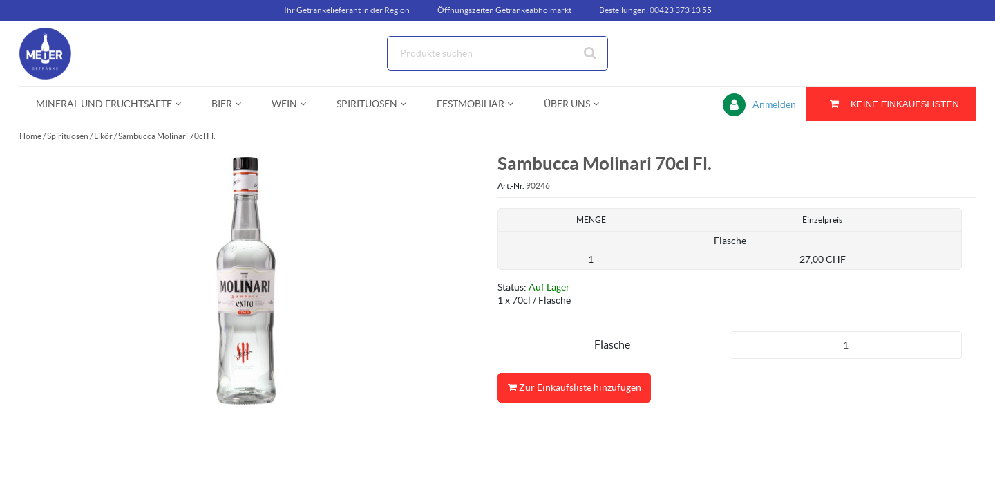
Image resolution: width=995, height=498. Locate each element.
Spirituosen (67, 135)
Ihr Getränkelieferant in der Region (347, 10)
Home (30, 135)
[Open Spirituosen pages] (408, 104)
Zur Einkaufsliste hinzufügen (574, 387)
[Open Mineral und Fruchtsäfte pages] (183, 104)
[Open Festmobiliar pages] (515, 104)
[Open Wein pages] (308, 104)
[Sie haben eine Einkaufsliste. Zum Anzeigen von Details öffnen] (891, 104)
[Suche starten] (591, 53)
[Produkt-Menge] (846, 345)
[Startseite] (85, 54)
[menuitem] (107, 104)
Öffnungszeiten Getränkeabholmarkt (504, 10)
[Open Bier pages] (243, 104)
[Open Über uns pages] (601, 104)
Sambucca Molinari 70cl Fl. (167, 135)
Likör (103, 135)
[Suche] (497, 53)
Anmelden (774, 104)
